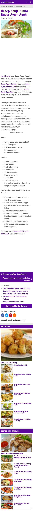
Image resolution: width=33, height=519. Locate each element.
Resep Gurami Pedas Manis (13, 302)
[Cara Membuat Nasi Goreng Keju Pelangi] (7, 482)
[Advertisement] (16, 56)
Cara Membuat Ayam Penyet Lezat (16, 288)
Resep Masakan (7, 2)
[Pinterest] (10, 315)
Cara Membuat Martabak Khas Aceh (22, 394)
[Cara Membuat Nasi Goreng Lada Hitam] (7, 490)
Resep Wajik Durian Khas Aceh (22, 385)
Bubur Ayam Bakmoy (9, 84)
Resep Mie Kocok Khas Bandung (15, 294)
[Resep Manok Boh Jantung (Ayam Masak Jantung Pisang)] (7, 466)
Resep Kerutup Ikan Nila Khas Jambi (21, 504)
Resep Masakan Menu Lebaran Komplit (21, 412)
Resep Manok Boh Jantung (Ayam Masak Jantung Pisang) (22, 465)
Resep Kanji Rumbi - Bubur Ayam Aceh (15, 12)
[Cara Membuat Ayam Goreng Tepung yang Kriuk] (7, 458)
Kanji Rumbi (5, 76)
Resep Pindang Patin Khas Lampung (22, 419)
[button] (14, 315)
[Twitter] (6, 315)
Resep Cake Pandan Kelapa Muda (22, 404)
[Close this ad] (32, 508)
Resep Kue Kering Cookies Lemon (22, 375)
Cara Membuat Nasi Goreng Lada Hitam (23, 488)
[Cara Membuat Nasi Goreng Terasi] (7, 474)
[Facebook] (2, 315)
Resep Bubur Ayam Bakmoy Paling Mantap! (16, 279)
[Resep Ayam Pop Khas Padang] (17, 443)
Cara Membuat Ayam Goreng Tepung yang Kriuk (22, 456)
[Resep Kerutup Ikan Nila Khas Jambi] (7, 505)
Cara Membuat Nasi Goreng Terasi (23, 472)
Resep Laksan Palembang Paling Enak (22, 496)
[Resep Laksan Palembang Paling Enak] (7, 498)
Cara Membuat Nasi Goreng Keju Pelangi (23, 480)
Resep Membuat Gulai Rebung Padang (14, 297)
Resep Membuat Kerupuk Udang (15, 291)
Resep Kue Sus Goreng (9, 363)
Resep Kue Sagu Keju (20, 365)
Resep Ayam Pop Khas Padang (15, 274)
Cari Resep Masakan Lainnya (16, 306)
